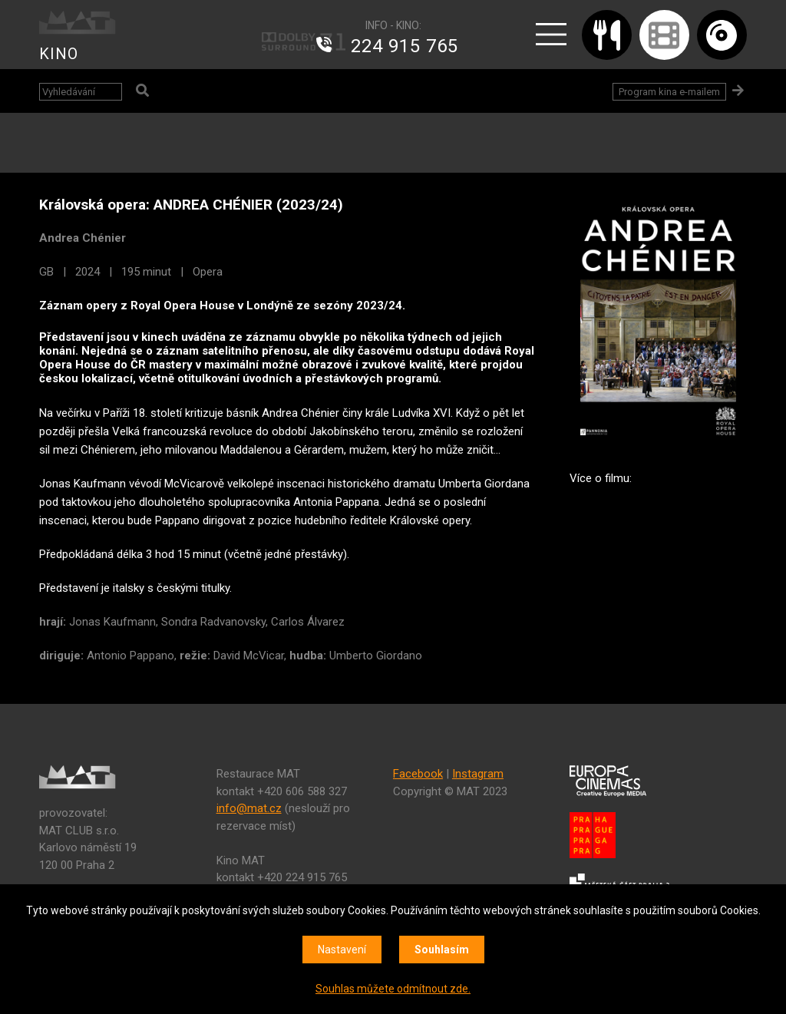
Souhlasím (441, 949)
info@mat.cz (249, 808)
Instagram (478, 774)
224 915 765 (404, 46)
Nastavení (342, 949)
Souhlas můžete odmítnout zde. (393, 989)
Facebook (418, 774)
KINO (58, 54)
